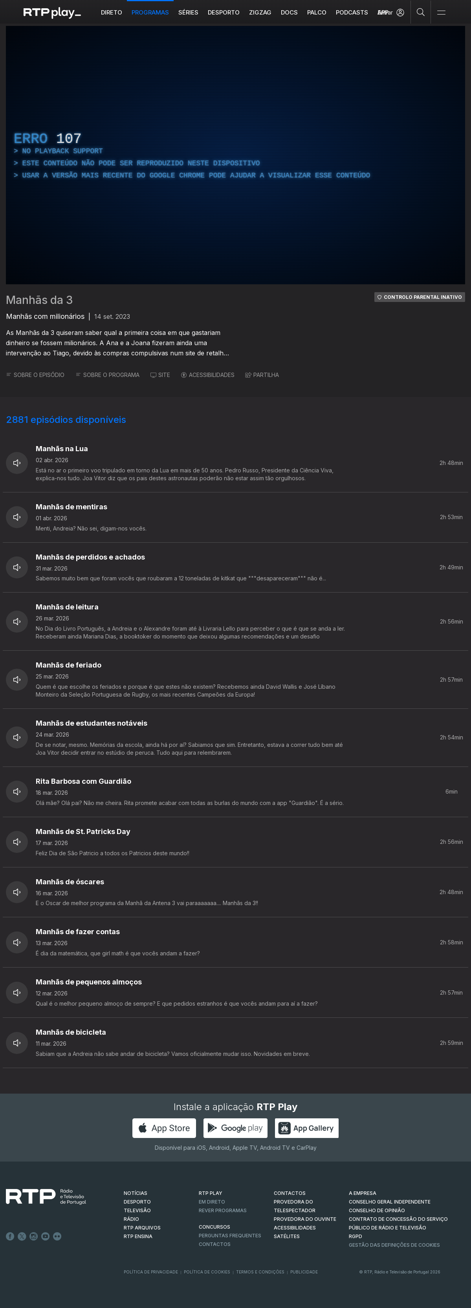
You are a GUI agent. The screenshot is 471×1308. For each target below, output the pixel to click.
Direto (111, 12)
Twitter (22, 1236)
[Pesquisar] (421, 12)
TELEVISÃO (137, 1210)
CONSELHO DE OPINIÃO (377, 1210)
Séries (188, 12)
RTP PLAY (210, 1193)
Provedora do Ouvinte (305, 1219)
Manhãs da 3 (39, 300)
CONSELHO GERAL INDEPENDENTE (390, 1202)
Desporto (224, 12)
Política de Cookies (207, 1272)
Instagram (33, 1236)
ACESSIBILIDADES (208, 374)
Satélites (287, 1236)
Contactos (215, 1244)
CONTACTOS (290, 1193)
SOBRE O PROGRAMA (107, 374)
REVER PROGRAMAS (223, 1210)
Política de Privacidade (151, 1272)
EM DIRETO (212, 1202)
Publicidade (304, 1272)
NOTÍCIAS (135, 1193)
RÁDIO (131, 1219)
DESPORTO (137, 1202)
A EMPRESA (362, 1193)
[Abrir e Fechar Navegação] (441, 13)
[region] (235, 155)
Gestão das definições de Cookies (394, 1245)
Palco (316, 12)
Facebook (10, 1236)
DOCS (289, 12)
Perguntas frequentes (230, 1235)
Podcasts (352, 12)
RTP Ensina (138, 1236)
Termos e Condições (260, 1272)
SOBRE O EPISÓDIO (35, 374)
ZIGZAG (260, 12)
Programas (150, 12)
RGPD (355, 1236)
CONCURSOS (214, 1227)
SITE (160, 374)
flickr (57, 1236)
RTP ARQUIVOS (142, 1228)
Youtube (45, 1236)
